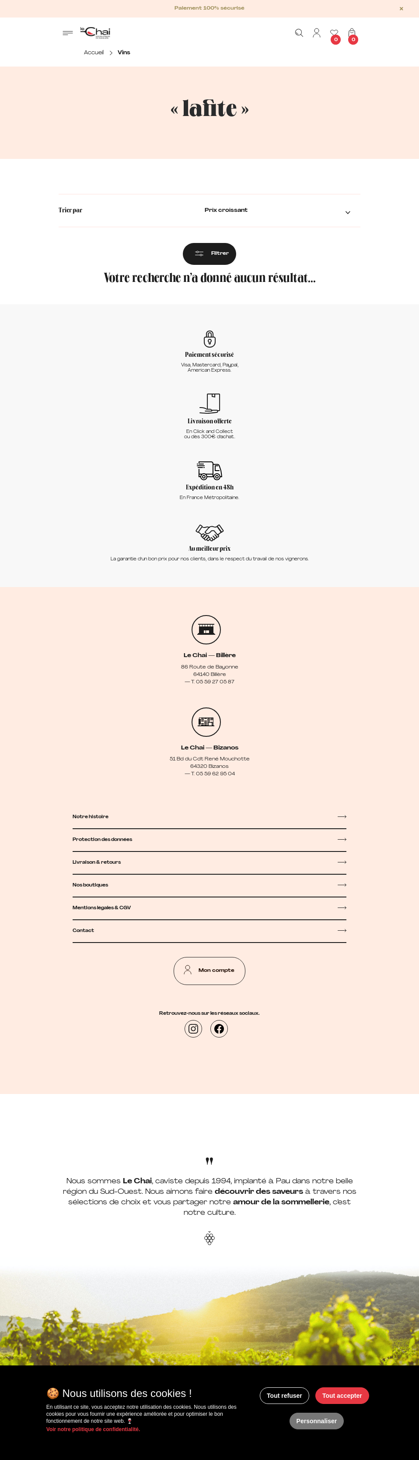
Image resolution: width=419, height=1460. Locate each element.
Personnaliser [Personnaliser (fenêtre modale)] (317, 1421)
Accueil (94, 53)
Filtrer (220, 253)
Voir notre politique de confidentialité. (93, 1429)
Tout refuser (284, 1395)
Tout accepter (342, 1395)
